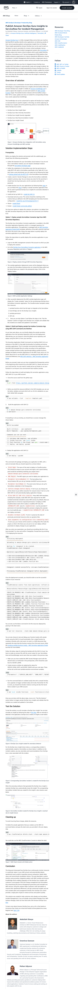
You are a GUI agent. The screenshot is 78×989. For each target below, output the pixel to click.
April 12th (16, 910)
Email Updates (60, 74)
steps (44, 185)
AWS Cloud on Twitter (62, 66)
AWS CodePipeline (60, 45)
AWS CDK (57, 41)
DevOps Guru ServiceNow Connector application (27, 247)
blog (20, 187)
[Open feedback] (76, 494)
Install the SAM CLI (29, 194)
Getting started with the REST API (18, 174)
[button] (75, 2)
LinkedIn (58, 70)
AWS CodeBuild (59, 47)
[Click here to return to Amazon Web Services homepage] (6, 9)
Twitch (58, 72)
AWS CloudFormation (61, 43)
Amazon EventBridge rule (38, 88)
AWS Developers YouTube (62, 37)
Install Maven (16, 203)
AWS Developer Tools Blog (62, 31)
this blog (33, 712)
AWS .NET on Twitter (61, 64)
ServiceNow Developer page (22, 165)
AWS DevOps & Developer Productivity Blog (19, 22)
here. (7, 902)
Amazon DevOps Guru (12, 40)
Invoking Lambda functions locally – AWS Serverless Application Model (28, 645)
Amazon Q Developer (61, 39)
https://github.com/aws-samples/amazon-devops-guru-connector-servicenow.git (44, 383)
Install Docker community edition (22, 206)
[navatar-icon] (73, 2)
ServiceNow (43, 50)
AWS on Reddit (60, 68)
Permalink (40, 33)
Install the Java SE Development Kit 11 (28, 201)
